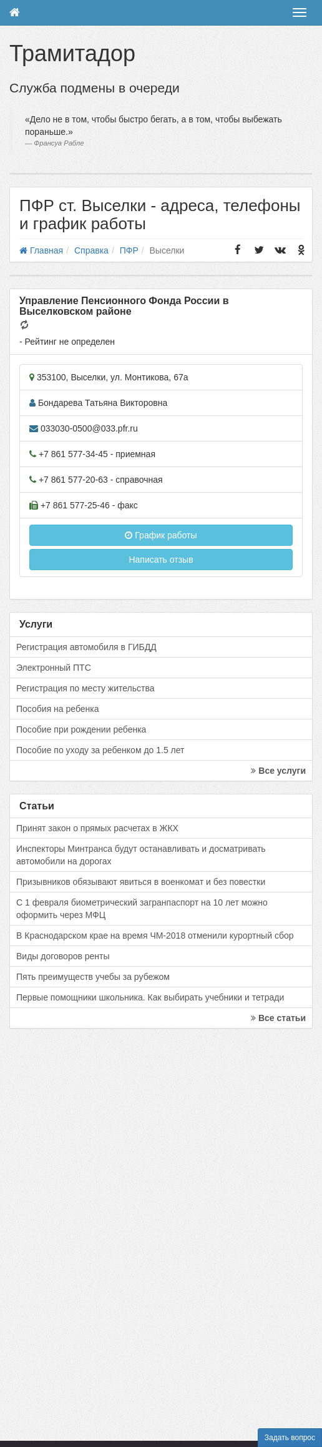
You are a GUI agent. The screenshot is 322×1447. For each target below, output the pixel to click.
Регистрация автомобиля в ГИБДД (86, 647)
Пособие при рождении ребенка (81, 729)
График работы (161, 535)
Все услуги (278, 771)
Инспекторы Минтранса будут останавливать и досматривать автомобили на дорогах (141, 855)
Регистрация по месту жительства (85, 688)
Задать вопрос (290, 1437)
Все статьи (278, 1018)
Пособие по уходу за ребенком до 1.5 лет (100, 750)
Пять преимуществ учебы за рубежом (93, 977)
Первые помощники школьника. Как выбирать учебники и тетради (150, 997)
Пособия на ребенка (57, 709)
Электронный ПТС (53, 668)
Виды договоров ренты (63, 956)
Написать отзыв (161, 560)
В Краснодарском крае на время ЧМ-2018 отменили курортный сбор (154, 936)
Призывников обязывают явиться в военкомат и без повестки (140, 882)
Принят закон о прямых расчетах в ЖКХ (97, 828)
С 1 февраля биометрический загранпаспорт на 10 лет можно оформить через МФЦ (142, 908)
